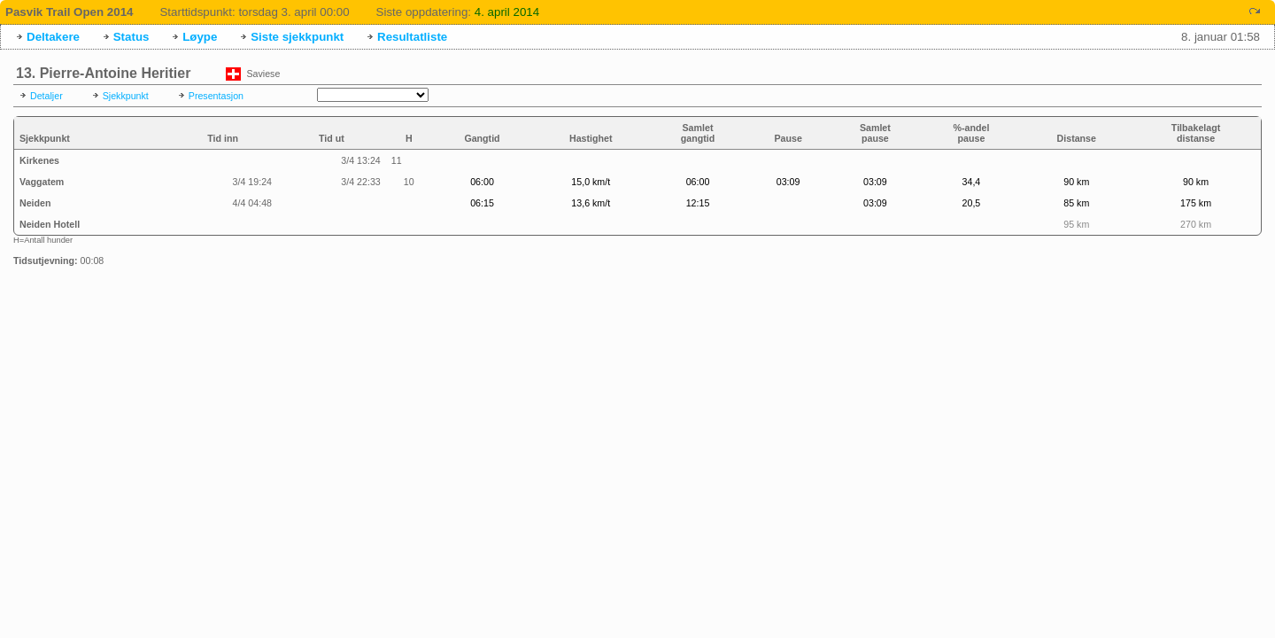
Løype (199, 36)
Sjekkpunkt (126, 95)
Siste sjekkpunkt (297, 36)
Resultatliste (412, 36)
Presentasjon (216, 95)
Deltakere (53, 36)
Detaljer (46, 95)
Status (131, 36)
